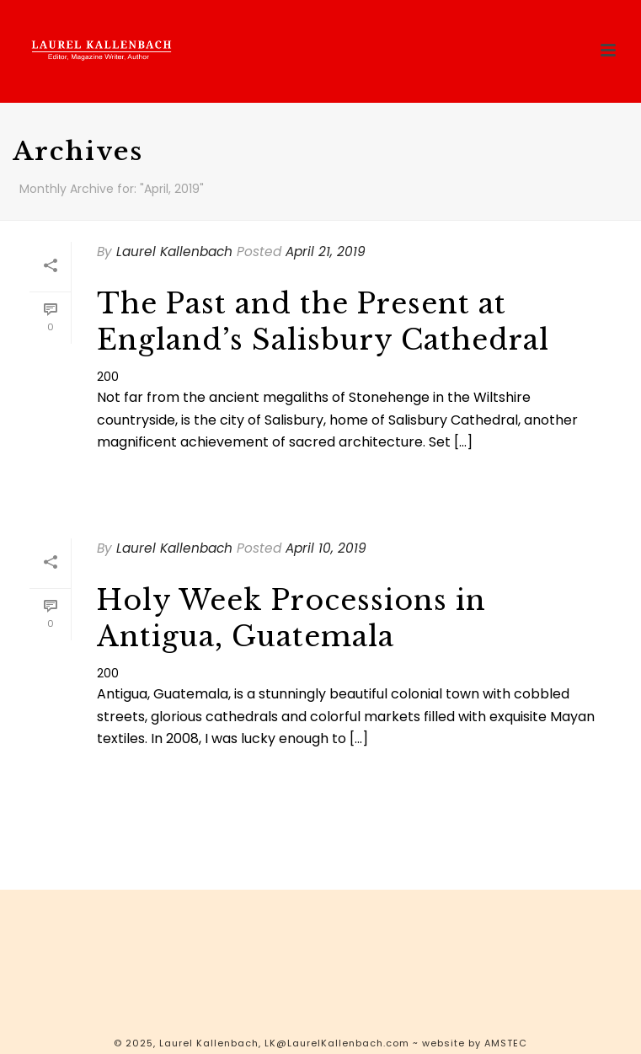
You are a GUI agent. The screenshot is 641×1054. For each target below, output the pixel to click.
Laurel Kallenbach (174, 251)
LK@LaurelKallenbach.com (336, 1043)
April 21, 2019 (326, 251)
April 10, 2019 (326, 548)
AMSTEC (505, 1043)
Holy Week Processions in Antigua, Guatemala (291, 618)
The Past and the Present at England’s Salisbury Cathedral (323, 321)
